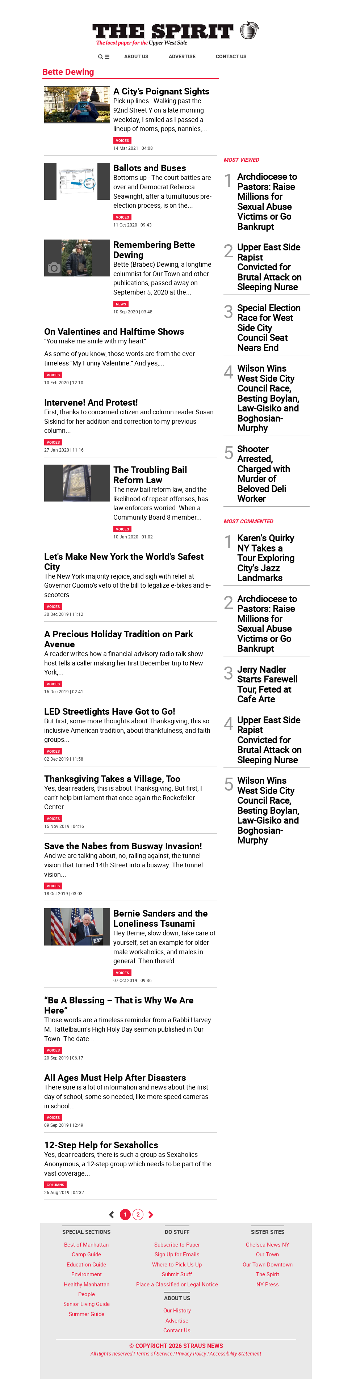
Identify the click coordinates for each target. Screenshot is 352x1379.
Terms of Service (154, 1353)
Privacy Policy (191, 1353)
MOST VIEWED (241, 159)
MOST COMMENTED (248, 521)
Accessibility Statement (235, 1353)
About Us (136, 56)
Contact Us (231, 56)
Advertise (182, 56)
